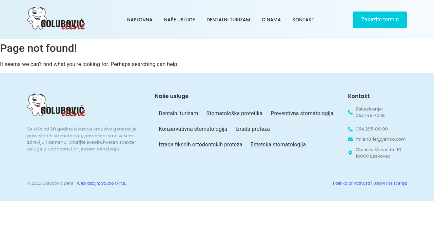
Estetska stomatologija (278, 144)
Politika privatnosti (351, 183)
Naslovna (140, 19)
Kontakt (303, 19)
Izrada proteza (252, 129)
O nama (271, 19)
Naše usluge (179, 19)
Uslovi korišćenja (390, 183)
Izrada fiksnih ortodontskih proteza (200, 144)
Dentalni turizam (228, 19)
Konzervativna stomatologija (193, 129)
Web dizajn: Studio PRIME (101, 183)
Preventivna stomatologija (302, 113)
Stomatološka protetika (234, 113)
